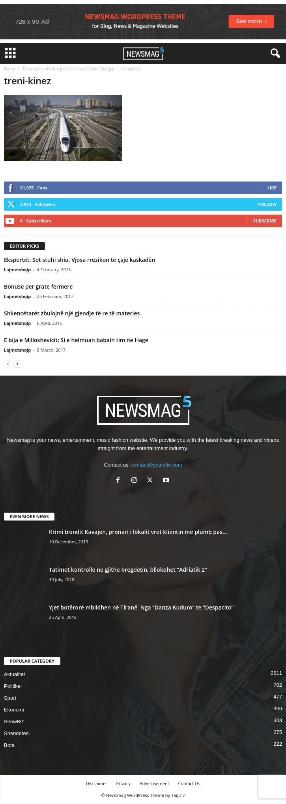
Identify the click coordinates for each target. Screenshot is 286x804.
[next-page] (17, 363)
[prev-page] (8, 363)
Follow (267, 204)
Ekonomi (14, 710)
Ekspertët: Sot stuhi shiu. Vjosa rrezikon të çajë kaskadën (79, 259)
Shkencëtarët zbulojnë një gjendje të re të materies (72, 313)
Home (9, 69)
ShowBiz (14, 721)
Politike (12, 686)
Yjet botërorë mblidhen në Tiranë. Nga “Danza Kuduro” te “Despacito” (141, 607)
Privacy (123, 783)
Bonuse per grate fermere (38, 286)
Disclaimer (96, 783)
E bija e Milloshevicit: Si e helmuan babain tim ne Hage (76, 340)
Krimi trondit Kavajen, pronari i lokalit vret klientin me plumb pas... (138, 531)
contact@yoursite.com (156, 465)
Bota (9, 745)
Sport (10, 698)
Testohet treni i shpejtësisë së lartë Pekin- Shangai (68, 69)
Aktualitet (14, 674)
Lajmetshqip (17, 269)
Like (272, 188)
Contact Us (189, 783)
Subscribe (265, 221)
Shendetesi (17, 733)
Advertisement (154, 783)
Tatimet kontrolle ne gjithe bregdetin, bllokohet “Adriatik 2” (128, 569)
